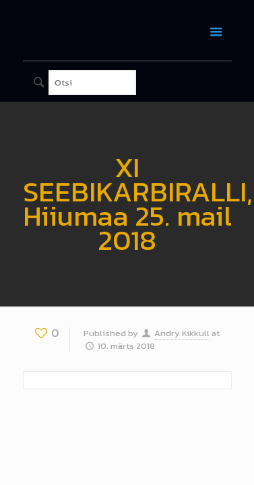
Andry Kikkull (182, 333)
